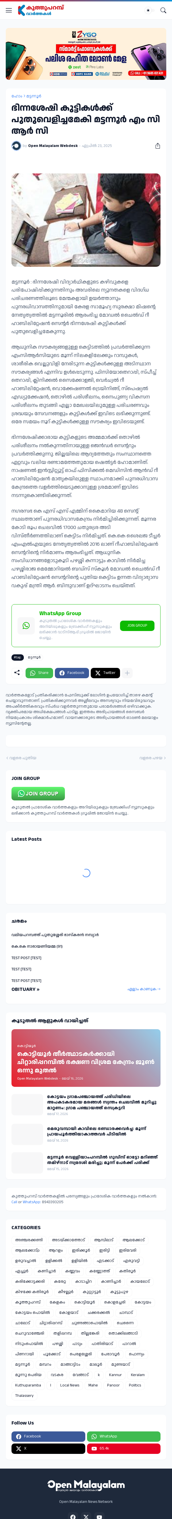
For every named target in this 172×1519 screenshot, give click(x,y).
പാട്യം (77, 1344)
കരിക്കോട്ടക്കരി (30, 1281)
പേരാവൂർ (110, 1354)
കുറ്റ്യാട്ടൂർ (92, 1292)
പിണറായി (24, 1354)
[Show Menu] (9, 10)
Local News (69, 1385)
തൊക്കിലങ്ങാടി (123, 1333)
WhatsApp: (32, 1202)
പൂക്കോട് (52, 1354)
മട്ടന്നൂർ (33, 96)
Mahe (93, 1385)
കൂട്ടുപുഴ (119, 1292)
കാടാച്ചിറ (83, 1281)
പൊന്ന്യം (136, 1354)
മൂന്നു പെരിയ (28, 1375)
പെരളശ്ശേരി (81, 1354)
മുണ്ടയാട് (120, 1364)
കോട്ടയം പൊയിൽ (32, 1313)
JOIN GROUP (137, 625)
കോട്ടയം (143, 1302)
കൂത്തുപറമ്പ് (27, 1302)
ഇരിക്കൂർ (81, 1250)
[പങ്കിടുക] (156, 146)
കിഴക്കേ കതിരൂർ (32, 1292)
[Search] (163, 10)
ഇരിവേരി (127, 1250)
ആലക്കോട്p (27, 1250)
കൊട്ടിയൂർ (84, 1302)
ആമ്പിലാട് (103, 1240)
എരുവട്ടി (131, 1261)
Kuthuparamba (28, 1385)
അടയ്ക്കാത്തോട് (68, 1240)
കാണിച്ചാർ (111, 1281)
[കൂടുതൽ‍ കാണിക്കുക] (127, 673)
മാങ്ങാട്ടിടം (70, 1364)
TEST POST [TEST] (26, 958)
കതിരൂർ (127, 1271)
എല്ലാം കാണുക (141, 989)
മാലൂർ (96, 1364)
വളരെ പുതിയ (22, 758)
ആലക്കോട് (134, 1240)
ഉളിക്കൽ (53, 1261)
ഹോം (16, 96)
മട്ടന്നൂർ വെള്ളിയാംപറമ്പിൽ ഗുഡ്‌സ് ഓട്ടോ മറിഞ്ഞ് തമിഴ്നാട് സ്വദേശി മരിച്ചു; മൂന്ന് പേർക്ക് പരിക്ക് (102, 1160)
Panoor (113, 1385)
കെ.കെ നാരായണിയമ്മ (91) (37, 946)
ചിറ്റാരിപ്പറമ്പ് (50, 1323)
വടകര (57, 1375)
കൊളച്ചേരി (114, 1302)
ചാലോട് (22, 1323)
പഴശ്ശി (57, 1344)
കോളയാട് (68, 1313)
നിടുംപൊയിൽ (29, 1344)
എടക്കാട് (105, 1261)
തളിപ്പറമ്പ (62, 1333)
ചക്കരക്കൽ (99, 1313)
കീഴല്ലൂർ (66, 1292)
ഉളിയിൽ (79, 1261)
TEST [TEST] (21, 969)
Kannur (115, 1375)
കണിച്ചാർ (47, 1271)
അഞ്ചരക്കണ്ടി (29, 1240)
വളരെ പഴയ (151, 758)
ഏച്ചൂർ (21, 1271)
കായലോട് (140, 1281)
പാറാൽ (129, 1344)
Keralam (138, 1375)
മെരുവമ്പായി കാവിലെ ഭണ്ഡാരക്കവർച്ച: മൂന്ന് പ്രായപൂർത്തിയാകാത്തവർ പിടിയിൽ (96, 1131)
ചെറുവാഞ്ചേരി (29, 1333)
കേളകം (57, 1302)
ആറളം (56, 1250)
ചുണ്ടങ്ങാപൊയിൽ (89, 1323)
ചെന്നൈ (125, 1323)
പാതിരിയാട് (102, 1344)
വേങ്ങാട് (81, 1375)
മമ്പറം (45, 1364)
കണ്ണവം (72, 1271)
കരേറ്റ (60, 1281)
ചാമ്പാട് (126, 1313)
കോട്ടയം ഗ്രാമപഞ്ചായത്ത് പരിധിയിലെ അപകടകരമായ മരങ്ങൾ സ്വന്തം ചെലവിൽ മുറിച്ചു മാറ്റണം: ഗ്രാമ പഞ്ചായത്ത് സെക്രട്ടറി (101, 1102)
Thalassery (24, 1396)
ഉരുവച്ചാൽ (25, 1261)
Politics (135, 1385)
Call (14, 1202)
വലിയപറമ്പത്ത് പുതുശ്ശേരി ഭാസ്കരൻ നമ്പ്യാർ (55, 935)
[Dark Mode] (150, 10)
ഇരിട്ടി (104, 1250)
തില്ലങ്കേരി (90, 1333)
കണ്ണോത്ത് (99, 1271)
